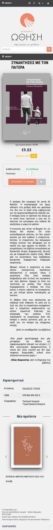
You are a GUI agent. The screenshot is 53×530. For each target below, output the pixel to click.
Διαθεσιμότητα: (13, 169)
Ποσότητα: (11, 173)
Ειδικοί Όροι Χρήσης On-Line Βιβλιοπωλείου (19, 517)
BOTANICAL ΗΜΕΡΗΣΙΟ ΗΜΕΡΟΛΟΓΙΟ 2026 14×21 (25, 477)
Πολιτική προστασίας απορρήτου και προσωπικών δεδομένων (26, 519)
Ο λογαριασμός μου (9, 510)
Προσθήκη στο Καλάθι (22, 181)
